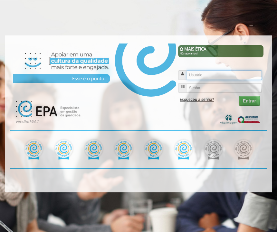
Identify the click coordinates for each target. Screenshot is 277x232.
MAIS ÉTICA (221, 51)
